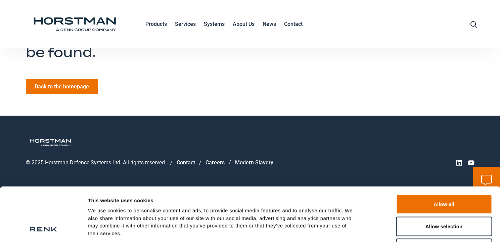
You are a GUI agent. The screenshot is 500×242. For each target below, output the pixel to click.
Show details (352, 229)
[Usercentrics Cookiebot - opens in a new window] (43, 229)
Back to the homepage (62, 86)
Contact (293, 24)
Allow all (444, 154)
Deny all (444, 198)
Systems (214, 24)
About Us (244, 24)
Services (185, 24)
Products (156, 24)
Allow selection (444, 176)
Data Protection (108, 198)
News (269, 24)
